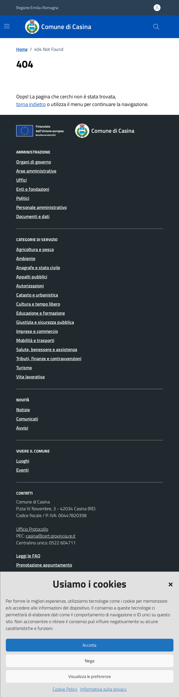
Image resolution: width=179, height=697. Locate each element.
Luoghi (22, 460)
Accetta (89, 645)
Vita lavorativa (30, 376)
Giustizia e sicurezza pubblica (45, 322)
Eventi (22, 469)
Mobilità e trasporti (35, 340)
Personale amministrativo (41, 207)
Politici (22, 198)
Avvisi (22, 427)
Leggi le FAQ (28, 555)
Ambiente (25, 258)
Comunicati (27, 418)
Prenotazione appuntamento (44, 564)
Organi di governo (33, 161)
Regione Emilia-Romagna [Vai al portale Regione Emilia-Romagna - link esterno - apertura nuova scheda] (37, 8)
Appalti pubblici (31, 276)
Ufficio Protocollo (32, 529)
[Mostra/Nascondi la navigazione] (6, 26)
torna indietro (31, 104)
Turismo (24, 367)
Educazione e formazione (40, 313)
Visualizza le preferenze (89, 676)
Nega (89, 660)
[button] (170, 584)
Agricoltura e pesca (35, 249)
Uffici (21, 180)
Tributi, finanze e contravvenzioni (48, 358)
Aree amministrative (36, 170)
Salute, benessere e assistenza (46, 349)
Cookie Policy (65, 689)
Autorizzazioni (30, 285)
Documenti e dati (33, 216)
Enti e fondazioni (32, 189)
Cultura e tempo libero (38, 303)
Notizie (23, 409)
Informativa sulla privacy (103, 689)
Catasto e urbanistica (37, 294)
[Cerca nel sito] (156, 27)
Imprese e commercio (37, 331)
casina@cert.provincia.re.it (50, 535)
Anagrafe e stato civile (38, 267)
